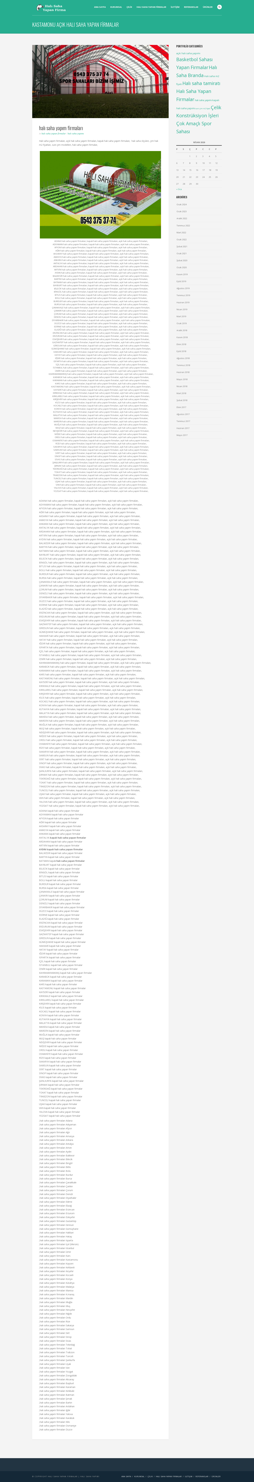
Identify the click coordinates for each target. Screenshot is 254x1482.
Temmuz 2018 (183, 365)
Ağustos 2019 (183, 288)
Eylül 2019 (181, 281)
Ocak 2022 (182, 239)
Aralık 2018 (182, 330)
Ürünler (208, 7)
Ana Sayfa (100, 7)
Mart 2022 (181, 232)
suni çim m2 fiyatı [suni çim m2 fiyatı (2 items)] (203, 108)
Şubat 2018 (182, 400)
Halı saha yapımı (76, 133)
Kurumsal (116, 7)
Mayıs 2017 (182, 435)
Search (219, 7)
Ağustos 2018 (183, 358)
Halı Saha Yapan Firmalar (54, 133)
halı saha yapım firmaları (61, 128)
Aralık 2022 (182, 218)
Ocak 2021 (182, 253)
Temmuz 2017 (183, 421)
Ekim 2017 (181, 407)
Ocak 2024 (182, 204)
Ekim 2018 (181, 344)
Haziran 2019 (183, 302)
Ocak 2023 (182, 211)
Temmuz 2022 (183, 225)
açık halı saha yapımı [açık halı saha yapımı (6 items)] (188, 53)
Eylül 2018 (181, 351)
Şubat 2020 (182, 260)
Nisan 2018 (182, 386)
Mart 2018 (181, 393)
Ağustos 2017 (183, 414)
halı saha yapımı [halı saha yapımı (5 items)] (203, 100)
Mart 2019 (181, 316)
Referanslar (191, 7)
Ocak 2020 (182, 267)
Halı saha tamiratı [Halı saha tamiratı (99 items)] (201, 83)
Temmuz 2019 (183, 295)
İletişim (175, 7)
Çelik (129, 7)
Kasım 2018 (182, 337)
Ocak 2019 (182, 323)
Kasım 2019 (182, 274)
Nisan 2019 (182, 309)
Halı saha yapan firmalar (151, 7)
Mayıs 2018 (182, 379)
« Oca (179, 189)
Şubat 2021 (182, 246)
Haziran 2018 (183, 372)
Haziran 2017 (183, 428)
